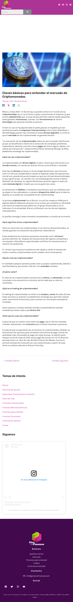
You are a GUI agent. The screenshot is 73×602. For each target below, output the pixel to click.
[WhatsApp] (19, 105)
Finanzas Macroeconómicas (14, 407)
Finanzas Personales (11, 416)
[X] (8, 105)
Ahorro (5, 385)
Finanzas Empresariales (13, 403)
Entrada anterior (11, 361)
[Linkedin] (14, 105)
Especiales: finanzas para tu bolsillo (18, 394)
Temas (5, 101)
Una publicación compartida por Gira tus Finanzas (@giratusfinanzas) (34, 510)
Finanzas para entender (12, 412)
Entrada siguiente (61, 361)
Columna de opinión (11, 390)
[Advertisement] (36, 32)
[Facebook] (3, 105)
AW (38, 597)
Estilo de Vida (8, 398)
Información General (11, 421)
